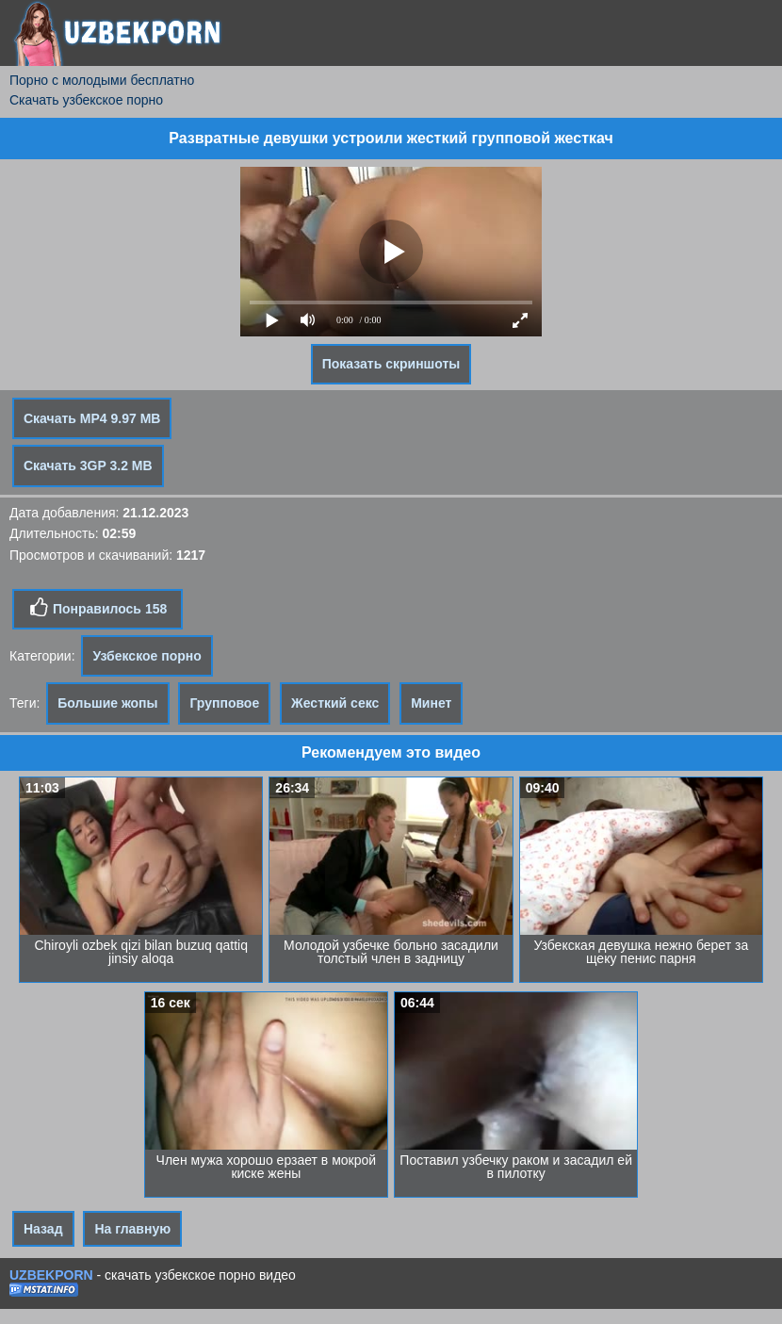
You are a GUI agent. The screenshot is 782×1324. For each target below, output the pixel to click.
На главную (132, 1228)
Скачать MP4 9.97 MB (92, 418)
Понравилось (97, 607)
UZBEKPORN (51, 1275)
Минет (431, 703)
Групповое (224, 703)
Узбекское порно (146, 655)
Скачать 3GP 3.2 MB (88, 465)
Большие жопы (107, 703)
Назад (43, 1228)
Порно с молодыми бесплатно (101, 80)
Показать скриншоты (391, 363)
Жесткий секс (335, 703)
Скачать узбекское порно (86, 99)
